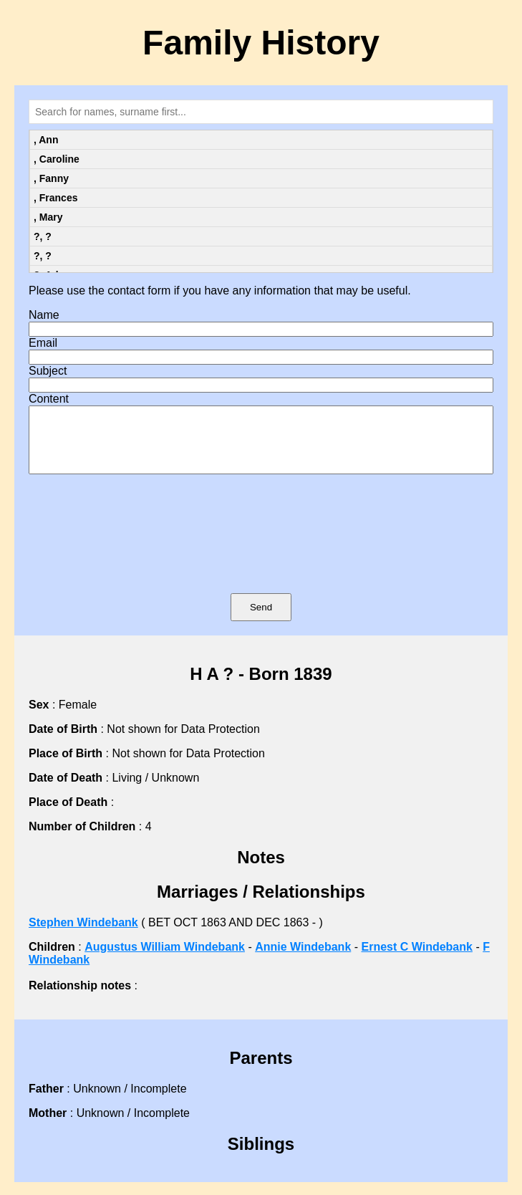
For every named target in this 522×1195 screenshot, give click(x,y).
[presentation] (261, 554)
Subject (48, 371)
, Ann (46, 139)
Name (44, 315)
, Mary (48, 217)
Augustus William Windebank (164, 960)
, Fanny (51, 178)
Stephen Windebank (83, 935)
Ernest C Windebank (417, 960)
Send (261, 620)
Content (49, 399)
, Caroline (56, 159)
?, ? (43, 236)
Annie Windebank (303, 960)
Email (43, 343)
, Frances (55, 197)
